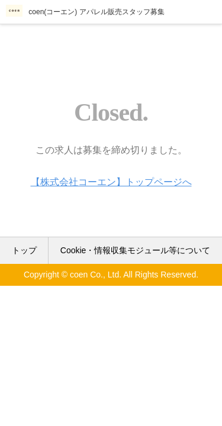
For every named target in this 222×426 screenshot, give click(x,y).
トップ (24, 250)
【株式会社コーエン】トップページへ (111, 182)
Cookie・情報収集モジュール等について (135, 250)
